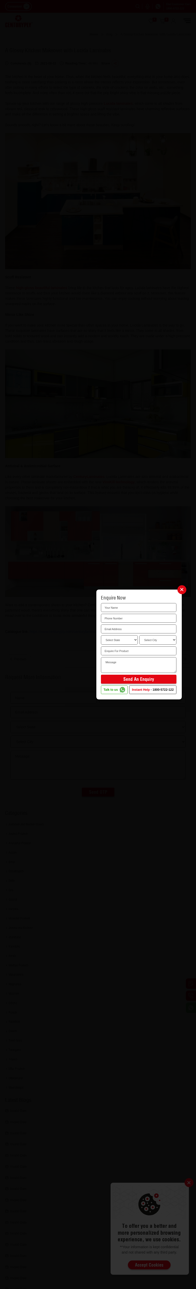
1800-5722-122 (163, 689)
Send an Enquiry (138, 679)
